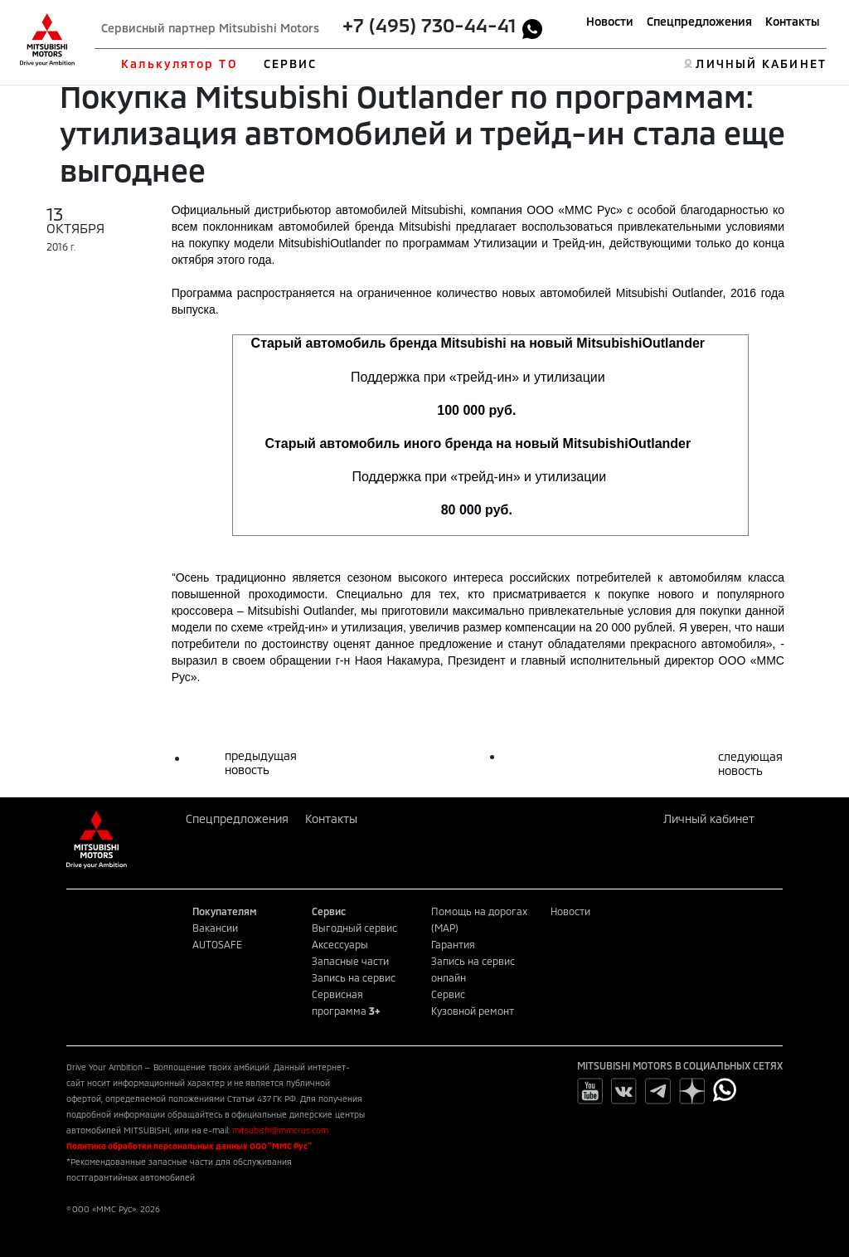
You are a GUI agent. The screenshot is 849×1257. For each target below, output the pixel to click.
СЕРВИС (291, 63)
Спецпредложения (699, 21)
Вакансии (215, 927)
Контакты (792, 21)
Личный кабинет (708, 818)
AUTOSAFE (217, 944)
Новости (609, 21)
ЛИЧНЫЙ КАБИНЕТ (761, 63)
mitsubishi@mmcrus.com (280, 1130)
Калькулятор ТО (178, 63)
